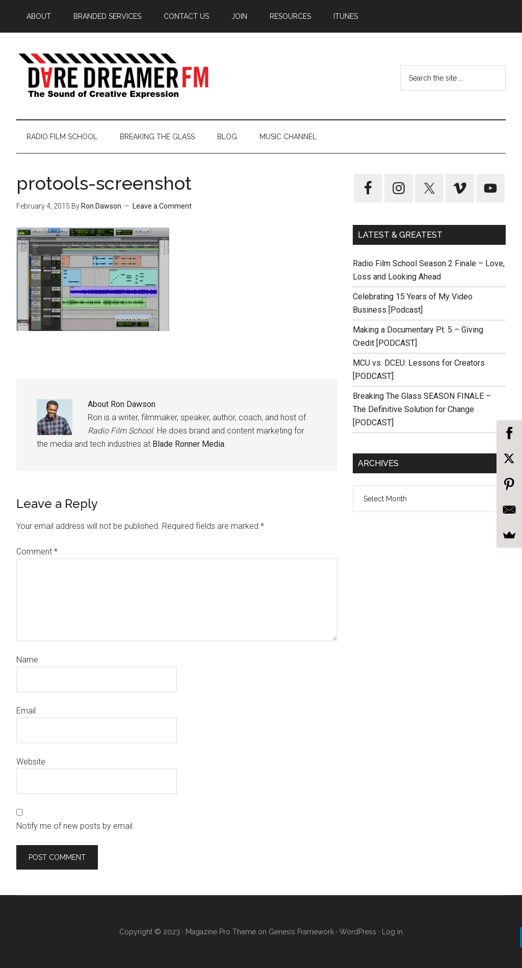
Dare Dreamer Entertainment (113, 76)
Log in (392, 932)
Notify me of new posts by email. (75, 826)
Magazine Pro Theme (221, 932)
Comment (37, 551)
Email (26, 711)
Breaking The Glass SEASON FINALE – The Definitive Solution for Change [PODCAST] (422, 409)
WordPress (358, 932)
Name (27, 660)
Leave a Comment (162, 206)
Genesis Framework (301, 932)
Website (30, 762)
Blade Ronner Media (188, 444)
